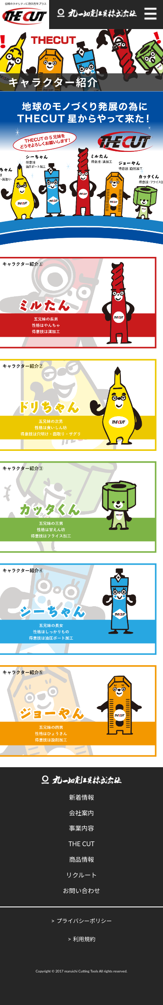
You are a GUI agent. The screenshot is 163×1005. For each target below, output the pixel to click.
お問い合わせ (81, 890)
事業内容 (81, 828)
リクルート (81, 875)
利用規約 (84, 939)
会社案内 (81, 813)
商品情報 (81, 859)
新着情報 (81, 797)
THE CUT (81, 843)
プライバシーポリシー (84, 920)
